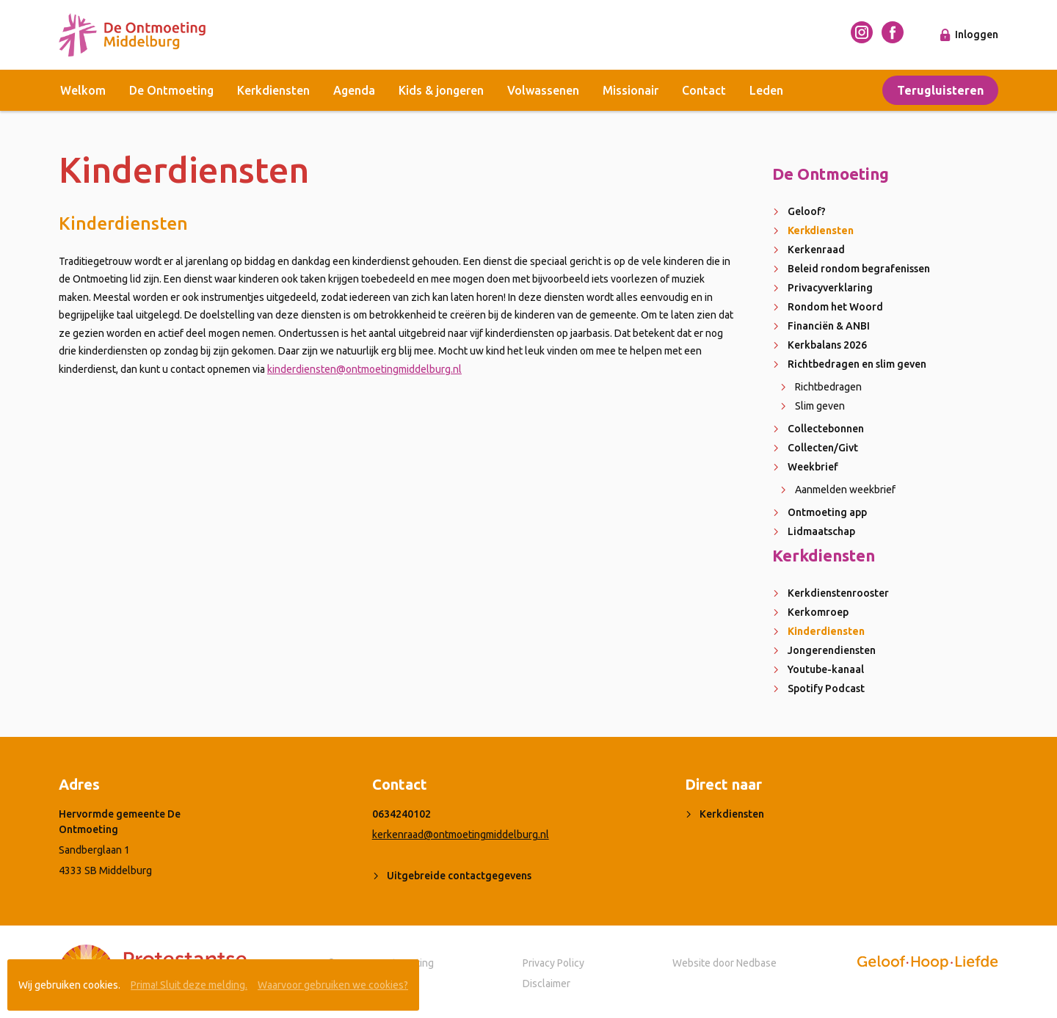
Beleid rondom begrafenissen (859, 269)
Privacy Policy (553, 963)
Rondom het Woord (835, 307)
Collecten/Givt (823, 448)
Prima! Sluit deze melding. (189, 985)
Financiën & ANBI (829, 326)
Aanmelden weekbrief (845, 489)
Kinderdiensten (826, 631)
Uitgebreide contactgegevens (459, 875)
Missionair (630, 90)
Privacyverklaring (830, 288)
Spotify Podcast (826, 688)
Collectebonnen (826, 429)
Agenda (354, 90)
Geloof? (807, 211)
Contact (704, 90)
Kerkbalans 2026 (827, 345)
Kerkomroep (818, 612)
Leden (766, 90)
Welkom (83, 90)
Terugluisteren (940, 90)
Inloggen (976, 34)
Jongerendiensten (832, 650)
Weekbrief (813, 467)
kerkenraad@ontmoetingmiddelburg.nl (460, 834)
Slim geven (820, 406)
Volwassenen (543, 90)
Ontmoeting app (827, 512)
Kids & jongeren (441, 90)
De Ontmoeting (171, 90)
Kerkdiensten (273, 90)
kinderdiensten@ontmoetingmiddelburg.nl (364, 369)
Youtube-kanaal (826, 669)
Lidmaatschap (821, 531)
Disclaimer (546, 983)
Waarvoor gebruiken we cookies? (333, 985)
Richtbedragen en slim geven (857, 364)
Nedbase (756, 963)
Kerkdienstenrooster (838, 593)
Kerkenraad (816, 249)
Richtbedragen (828, 387)
